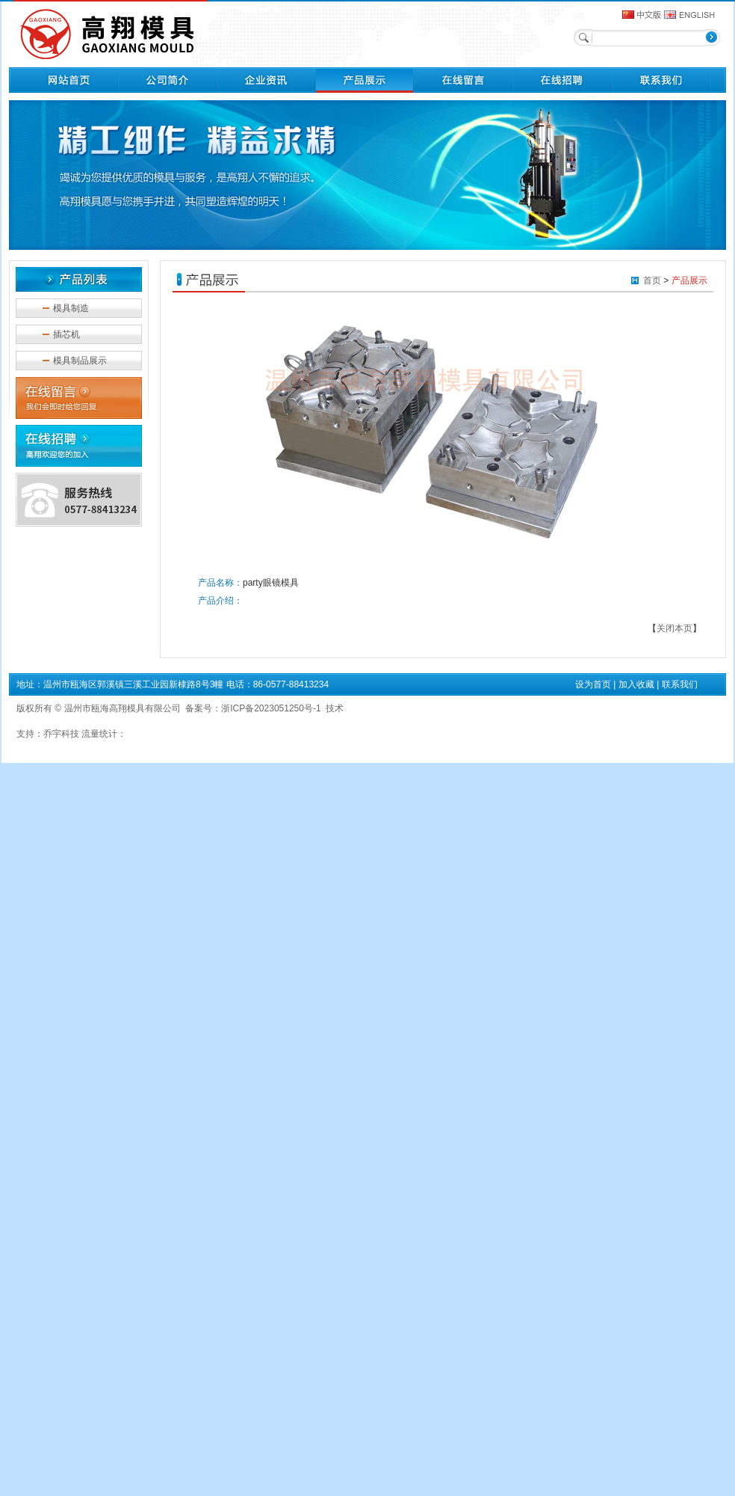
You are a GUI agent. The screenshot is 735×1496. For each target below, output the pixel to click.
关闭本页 (674, 628)
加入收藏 (636, 684)
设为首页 (593, 684)
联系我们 (680, 684)
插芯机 (66, 334)
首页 (652, 280)
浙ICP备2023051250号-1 (270, 708)
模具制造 (71, 308)
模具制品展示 (80, 360)
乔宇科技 (61, 734)
